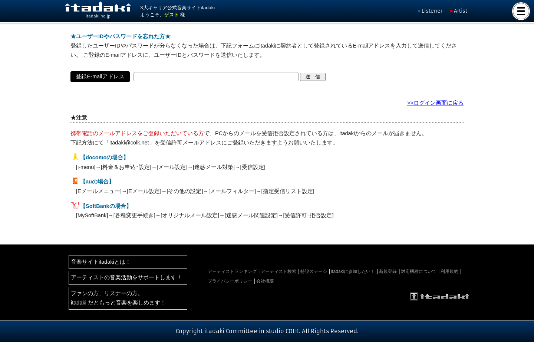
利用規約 (449, 271)
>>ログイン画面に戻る (435, 103)
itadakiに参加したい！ (353, 271)
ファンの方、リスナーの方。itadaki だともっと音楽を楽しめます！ (118, 298)
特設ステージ (313, 271)
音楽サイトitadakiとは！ (101, 262)
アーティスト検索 (278, 271)
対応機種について (418, 271)
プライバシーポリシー (230, 281)
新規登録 (388, 271)
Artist (460, 11)
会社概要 (265, 281)
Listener (432, 11)
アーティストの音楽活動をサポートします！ (126, 277)
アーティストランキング (232, 271)
